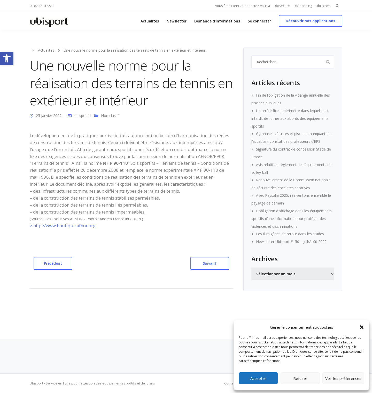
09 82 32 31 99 (40, 6)
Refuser (300, 378)
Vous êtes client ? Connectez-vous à (242, 6)
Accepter (258, 378)
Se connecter (259, 21)
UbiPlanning (302, 6)
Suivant (209, 263)
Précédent (53, 263)
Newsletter (177, 21)
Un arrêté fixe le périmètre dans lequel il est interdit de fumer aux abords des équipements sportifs (290, 118)
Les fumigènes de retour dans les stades (290, 233)
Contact (230, 383)
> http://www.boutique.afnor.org (63, 226)
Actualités (150, 21)
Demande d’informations (217, 21)
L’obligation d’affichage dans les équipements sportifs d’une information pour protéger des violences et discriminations (291, 218)
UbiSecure (282, 6)
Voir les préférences (343, 378)
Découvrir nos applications (310, 20)
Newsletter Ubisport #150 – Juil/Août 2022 (291, 241)
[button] (6, 58)
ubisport (81, 115)
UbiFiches (323, 6)
